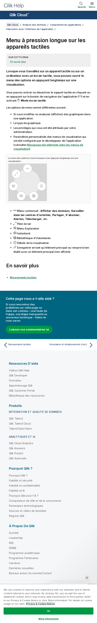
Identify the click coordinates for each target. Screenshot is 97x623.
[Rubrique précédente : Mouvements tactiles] (25, 345)
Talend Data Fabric (20, 428)
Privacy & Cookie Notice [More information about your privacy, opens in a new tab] (40, 603)
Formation (15, 380)
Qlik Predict (16, 453)
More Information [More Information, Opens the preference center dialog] (48, 618)
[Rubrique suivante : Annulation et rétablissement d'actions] (71, 345)
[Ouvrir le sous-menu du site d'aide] (5, 15)
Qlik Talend (16, 418)
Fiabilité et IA (17, 490)
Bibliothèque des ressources (27, 395)
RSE (11, 542)
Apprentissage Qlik (21, 385)
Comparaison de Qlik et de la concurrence (35, 500)
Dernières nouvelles (21, 568)
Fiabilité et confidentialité (24, 485)
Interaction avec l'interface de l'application (29, 29)
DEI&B (12, 547)
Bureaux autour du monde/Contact (30, 573)
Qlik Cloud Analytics (21, 443)
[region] (48, 603)
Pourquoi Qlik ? (18, 475)
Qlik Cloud (19, 15)
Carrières (14, 563)
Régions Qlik (16, 515)
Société (14, 532)
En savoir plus (18, 61)
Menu (92, 6)
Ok (48, 610)
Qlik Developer (18, 375)
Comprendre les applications (65, 24)
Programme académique (24, 552)
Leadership (16, 537)
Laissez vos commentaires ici (29, 329)
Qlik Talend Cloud (20, 423)
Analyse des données (34, 24)
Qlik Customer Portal (21, 390)
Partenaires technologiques (26, 505)
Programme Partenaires (23, 558)
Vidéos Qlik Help (19, 370)
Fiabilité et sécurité (21, 480)
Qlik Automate (17, 458)
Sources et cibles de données (27, 510)
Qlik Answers (17, 448)
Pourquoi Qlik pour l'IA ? (23, 495)
